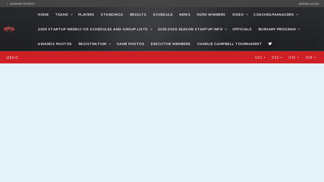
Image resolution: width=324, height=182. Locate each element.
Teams (61, 14)
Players (86, 14)
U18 (309, 57)
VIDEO (238, 14)
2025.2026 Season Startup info (190, 29)
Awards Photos (55, 44)
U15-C (12, 57)
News (184, 14)
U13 (276, 57)
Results (138, 14)
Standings (112, 14)
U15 (292, 57)
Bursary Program (277, 29)
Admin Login (309, 4)
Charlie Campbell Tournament (229, 44)
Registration (92, 44)
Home (43, 14)
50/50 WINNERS (211, 14)
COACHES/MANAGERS (273, 14)
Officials (242, 29)
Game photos (130, 44)
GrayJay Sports (20, 4)
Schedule (163, 14)
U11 (259, 57)
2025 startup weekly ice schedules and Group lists (93, 29)
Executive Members (171, 44)
